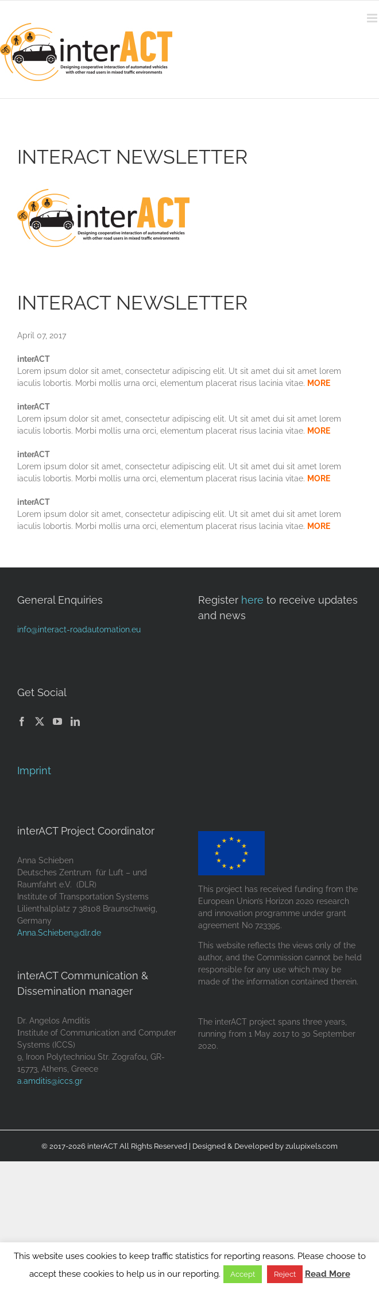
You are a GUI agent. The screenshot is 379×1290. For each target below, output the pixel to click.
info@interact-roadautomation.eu (79, 629)
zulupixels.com (311, 1146)
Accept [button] (242, 1274)
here (252, 600)
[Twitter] (39, 721)
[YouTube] (57, 721)
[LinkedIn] (75, 721)
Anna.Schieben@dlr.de (59, 932)
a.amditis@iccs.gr (50, 1081)
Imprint (34, 770)
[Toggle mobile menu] (373, 18)
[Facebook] (21, 721)
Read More (327, 1274)
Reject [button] (285, 1274)
